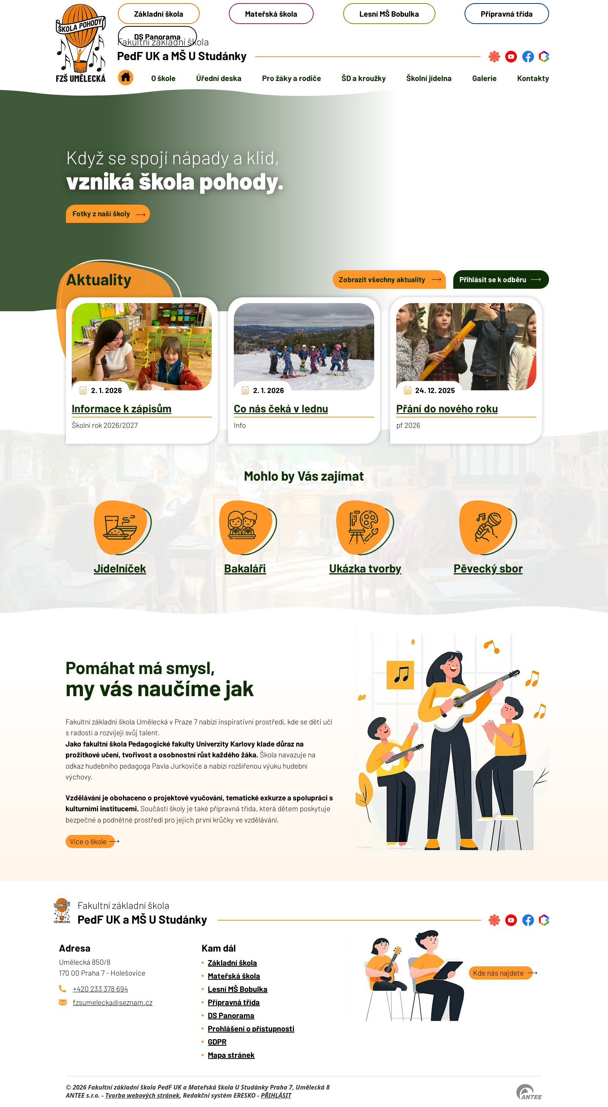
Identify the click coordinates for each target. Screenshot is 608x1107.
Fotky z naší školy (101, 213)
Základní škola (158, 13)
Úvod (126, 80)
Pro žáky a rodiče (291, 78)
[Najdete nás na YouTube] (511, 56)
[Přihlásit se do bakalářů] (544, 56)
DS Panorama (231, 1015)
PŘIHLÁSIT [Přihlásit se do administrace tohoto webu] (276, 1095)
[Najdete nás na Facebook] (528, 56)
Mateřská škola (271, 13)
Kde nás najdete (498, 972)
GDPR (217, 1041)
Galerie (484, 78)
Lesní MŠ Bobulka (389, 13)
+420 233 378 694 (100, 988)
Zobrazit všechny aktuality (382, 279)
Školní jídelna (429, 78)
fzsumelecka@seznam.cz (112, 1002)
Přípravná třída (507, 13)
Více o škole (88, 841)
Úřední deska (219, 78)
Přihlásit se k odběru (492, 279)
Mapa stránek (231, 1054)
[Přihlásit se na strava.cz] (494, 56)
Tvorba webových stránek (142, 1095)
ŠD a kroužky (364, 78)
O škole (163, 78)
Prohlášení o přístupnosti (251, 1028)
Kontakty (533, 78)
